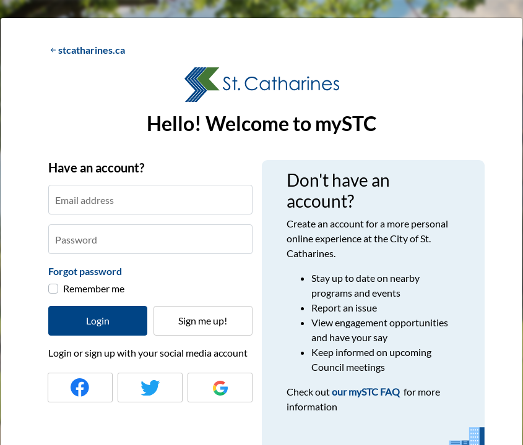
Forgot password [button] (85, 271)
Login (98, 320)
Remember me (93, 288)
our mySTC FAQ (367, 391)
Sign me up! (202, 320)
